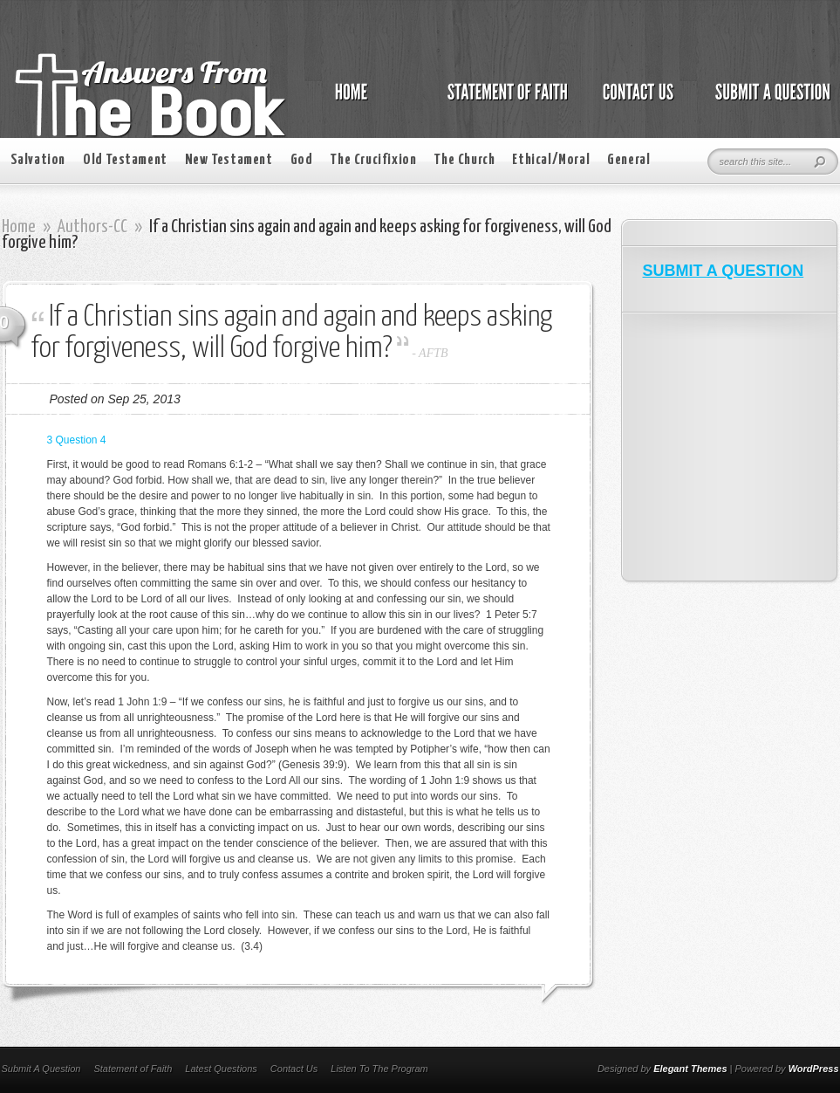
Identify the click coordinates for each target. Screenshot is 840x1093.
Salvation (37, 160)
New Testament (229, 160)
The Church (464, 160)
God (301, 160)
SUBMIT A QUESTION (723, 270)
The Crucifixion (373, 160)
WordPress (814, 1068)
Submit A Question (41, 1068)
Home (19, 227)
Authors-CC (92, 227)
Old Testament (125, 160)
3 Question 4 (76, 440)
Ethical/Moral (551, 160)
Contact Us (294, 1068)
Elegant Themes (690, 1068)
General (628, 160)
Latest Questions (221, 1068)
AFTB (433, 353)
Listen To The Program (379, 1068)
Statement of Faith (132, 1068)
